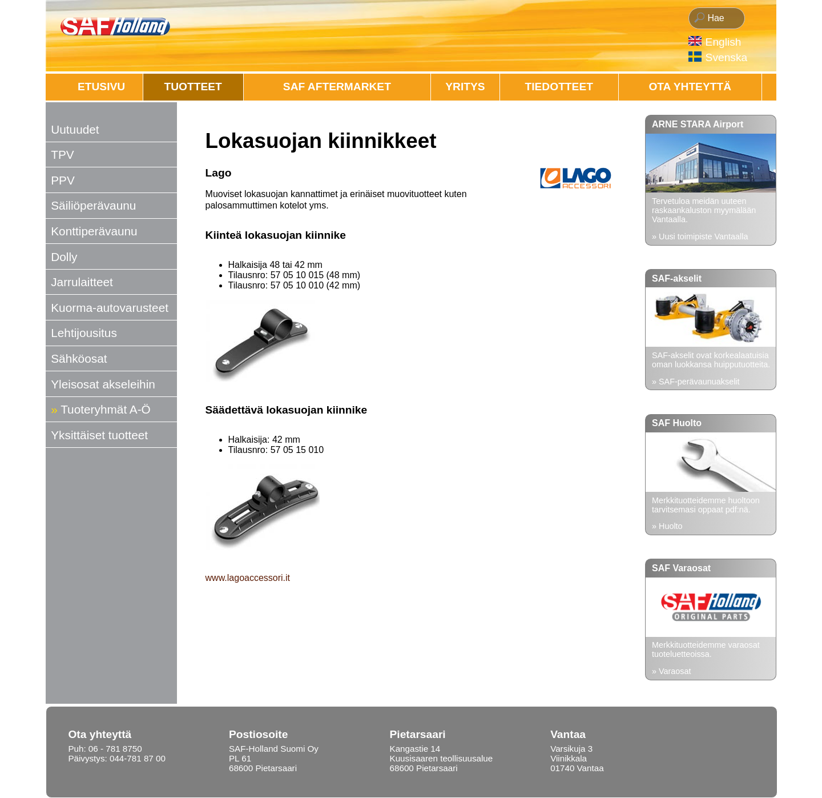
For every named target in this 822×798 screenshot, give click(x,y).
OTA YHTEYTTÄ (689, 87)
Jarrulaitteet (82, 281)
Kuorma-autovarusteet (109, 307)
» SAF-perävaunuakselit (696, 381)
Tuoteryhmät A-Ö (106, 409)
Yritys (465, 87)
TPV (62, 154)
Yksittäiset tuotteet (99, 435)
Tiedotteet (559, 87)
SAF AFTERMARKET (337, 87)
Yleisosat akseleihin (103, 384)
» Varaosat (671, 671)
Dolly (64, 256)
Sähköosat (79, 358)
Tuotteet (193, 87)
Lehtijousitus (84, 332)
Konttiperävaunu (94, 231)
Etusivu (101, 87)
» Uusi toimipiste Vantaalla (700, 236)
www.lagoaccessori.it (248, 578)
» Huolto (667, 526)
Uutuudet (75, 129)
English (724, 42)
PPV (63, 180)
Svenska (727, 57)
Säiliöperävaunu (93, 205)
